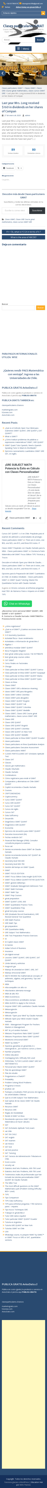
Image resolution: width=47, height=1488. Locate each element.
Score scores (10, 1162)
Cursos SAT (9, 812)
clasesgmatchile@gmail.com (32, 4)
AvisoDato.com (8, 415)
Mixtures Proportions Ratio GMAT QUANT (22, 1033)
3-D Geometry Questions (15, 635)
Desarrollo (9, 818)
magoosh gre (10, 966)
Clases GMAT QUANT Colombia (18, 707)
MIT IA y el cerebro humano (16, 1030)
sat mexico (9, 1144)
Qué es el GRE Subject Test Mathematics (21, 1098)
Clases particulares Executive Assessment (22, 747)
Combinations (10, 775)
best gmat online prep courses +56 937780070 (24, 654)
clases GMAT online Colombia (17, 694)
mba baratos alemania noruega (18, 990)
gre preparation (11, 926)
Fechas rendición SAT (13, 837)
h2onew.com (7, 412)
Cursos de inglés (11, 809)
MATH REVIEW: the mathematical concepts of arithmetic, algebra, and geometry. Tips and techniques (23, 978)
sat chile (8, 1131)
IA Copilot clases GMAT (14, 942)
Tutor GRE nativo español (15, 1216)
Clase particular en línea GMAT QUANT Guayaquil (25, 673)
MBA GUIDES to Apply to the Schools (20, 1003)
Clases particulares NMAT (15, 750)
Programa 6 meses (13, 1085)
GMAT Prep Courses (13, 895)
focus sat (9, 846)
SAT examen (10, 1140)
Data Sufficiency (11, 815)
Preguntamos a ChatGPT (15, 1076)
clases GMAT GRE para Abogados (18, 691)
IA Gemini (9, 945)
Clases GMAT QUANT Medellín (17, 710)
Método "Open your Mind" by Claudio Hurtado (24, 1015)
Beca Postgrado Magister (15, 651)
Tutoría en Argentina (13, 1222)
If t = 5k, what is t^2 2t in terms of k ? (23, 231)
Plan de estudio (11, 1073)
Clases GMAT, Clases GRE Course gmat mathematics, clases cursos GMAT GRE (23, 91)
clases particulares (12, 741)
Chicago (8, 666)
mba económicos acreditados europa (20, 1000)
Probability (9, 1079)
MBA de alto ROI (12, 993)
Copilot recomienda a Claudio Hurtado (20, 787)
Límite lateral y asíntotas (15, 963)
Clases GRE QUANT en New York (18, 732)
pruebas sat (10, 1089)
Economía (9, 828)
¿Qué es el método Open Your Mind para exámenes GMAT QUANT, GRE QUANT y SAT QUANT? (23, 430)
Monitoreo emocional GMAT (16, 1039)
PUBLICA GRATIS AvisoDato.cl (19, 387)
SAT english (9, 1137)
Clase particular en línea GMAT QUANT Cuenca (24, 669)
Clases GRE (9, 719)
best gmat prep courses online (17, 657)
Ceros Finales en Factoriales (16, 663)
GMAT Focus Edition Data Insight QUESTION (23, 876)
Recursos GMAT (11, 1106)
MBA (7, 984)
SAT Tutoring (10, 1153)
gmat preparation (12, 898)
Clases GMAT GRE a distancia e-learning (21, 688)
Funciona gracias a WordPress (16, 1482)
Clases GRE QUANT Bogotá (16, 725)
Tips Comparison (12, 1197)
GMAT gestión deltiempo (15, 883)
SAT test (8, 1147)
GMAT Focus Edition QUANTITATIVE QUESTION (24, 880)
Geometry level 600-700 (14, 864)
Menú (23, 48)
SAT (6, 1125)
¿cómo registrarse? (13, 626)
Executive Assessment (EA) (16, 834)
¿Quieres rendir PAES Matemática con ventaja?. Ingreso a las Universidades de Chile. (23, 374)
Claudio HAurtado (12, 769)
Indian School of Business (15, 948)
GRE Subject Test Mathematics (17, 932)
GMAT (7, 870)
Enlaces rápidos (9, 13)
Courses (8, 790)
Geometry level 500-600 (14, 861)
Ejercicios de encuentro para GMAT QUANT (22, 831)
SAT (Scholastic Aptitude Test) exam (19, 1128)
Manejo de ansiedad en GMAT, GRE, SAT (21, 969)
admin (27, 115)
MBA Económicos (12, 997)
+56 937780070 (12, 4)
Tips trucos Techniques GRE (16, 1209)
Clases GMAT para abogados (17, 698)
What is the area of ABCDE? (23, 237)
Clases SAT (9, 759)
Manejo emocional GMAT (15, 973)
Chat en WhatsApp (19, 603)
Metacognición (11, 1009)
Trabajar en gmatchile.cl (14, 1213)
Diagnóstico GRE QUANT (15, 825)
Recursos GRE (10, 1110)
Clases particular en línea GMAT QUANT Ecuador (25, 738)
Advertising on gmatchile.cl (28, 7)
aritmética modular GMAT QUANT (19, 647)
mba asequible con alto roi (16, 987)
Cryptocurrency (11, 796)
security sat (9, 1165)
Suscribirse (37, 210)
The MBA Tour (11, 1183)
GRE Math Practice (12, 920)
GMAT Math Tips (12, 892)
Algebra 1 (9, 644)
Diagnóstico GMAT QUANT (16, 821)
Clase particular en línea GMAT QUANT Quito (23, 679)
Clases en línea (11, 682)
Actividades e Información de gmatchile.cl (22, 641)
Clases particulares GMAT (23, 26)
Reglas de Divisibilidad (14, 1113)
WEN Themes (25, 1485)
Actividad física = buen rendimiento (19, 638)
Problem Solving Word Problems (18, 1082)
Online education (12, 1055)
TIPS (7, 1194)
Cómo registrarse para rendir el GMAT (20, 778)
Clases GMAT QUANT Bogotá (17, 701)
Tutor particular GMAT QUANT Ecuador (21, 1219)
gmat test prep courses (14, 911)
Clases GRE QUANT (13, 722)
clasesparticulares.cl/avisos (13, 405)
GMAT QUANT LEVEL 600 (15, 901)
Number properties (12, 1052)
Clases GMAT (10, 685)
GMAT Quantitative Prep (15, 908)
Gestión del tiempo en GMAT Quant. (19, 867)
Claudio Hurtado (11, 772)
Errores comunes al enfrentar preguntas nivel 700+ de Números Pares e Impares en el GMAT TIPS (23, 591)
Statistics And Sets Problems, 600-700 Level (23, 1168)
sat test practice (11, 1150)
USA (6, 1231)
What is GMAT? (11, 436)
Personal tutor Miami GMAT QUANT (20, 1067)
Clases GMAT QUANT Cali (15, 704)
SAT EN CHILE (11, 1134)
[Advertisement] (23, 1394)
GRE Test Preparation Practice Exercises (21, 935)
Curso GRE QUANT (12, 803)
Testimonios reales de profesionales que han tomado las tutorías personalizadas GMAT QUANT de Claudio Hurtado (23, 1177)
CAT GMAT (9, 660)
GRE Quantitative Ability (14, 929)
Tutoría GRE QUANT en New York (18, 1225)
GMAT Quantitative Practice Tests (19, 905)
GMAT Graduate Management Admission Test (24, 886)
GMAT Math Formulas (14, 889)
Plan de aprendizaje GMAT (16, 1070)
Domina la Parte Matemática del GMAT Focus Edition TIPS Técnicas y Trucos (23, 554)
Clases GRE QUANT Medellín (16, 735)
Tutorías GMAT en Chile (14, 1228)
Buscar (5, 304)
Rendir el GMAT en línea (14, 1116)
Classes (8, 762)
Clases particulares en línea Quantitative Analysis (24, 744)
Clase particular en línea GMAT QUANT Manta (23, 676)
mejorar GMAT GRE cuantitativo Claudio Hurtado (25, 1006)
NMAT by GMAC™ (12, 1043)
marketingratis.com (10, 410)
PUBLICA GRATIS (29, 395)
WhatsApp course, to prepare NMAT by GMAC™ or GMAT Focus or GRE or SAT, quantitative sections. (24, 1237)
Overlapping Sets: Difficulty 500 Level (20, 1058)
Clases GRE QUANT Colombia (17, 728)
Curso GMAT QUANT (13, 800)
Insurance (9, 951)
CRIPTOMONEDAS (12, 793)
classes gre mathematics (15, 766)
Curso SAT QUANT (12, 806)
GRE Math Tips (11, 923)
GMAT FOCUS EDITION (14, 873)
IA (6, 939)
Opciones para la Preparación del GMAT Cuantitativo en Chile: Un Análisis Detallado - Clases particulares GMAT (23, 576)
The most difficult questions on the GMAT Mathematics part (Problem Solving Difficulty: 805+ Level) (23, 1189)
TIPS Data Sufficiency (13, 1201)
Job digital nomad (12, 954)
